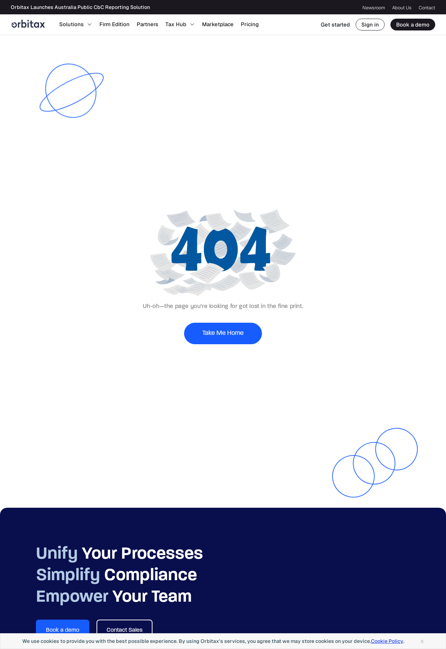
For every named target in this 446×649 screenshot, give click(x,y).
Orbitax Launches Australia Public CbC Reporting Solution (80, 7)
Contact (427, 8)
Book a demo (412, 24)
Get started (335, 24)
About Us (402, 8)
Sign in (370, 24)
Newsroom (373, 8)
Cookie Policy (387, 641)
